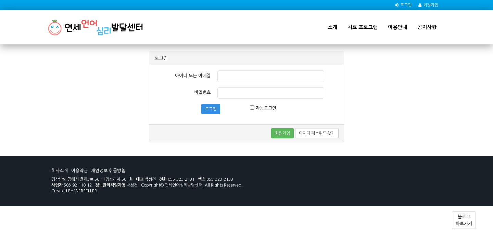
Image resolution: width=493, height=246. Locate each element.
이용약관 (79, 170)
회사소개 (59, 170)
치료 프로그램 (362, 27)
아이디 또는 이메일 (193, 75)
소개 (332, 27)
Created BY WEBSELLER (74, 191)
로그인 (406, 5)
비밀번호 (202, 92)
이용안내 (397, 27)
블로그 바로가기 (464, 220)
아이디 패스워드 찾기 (317, 133)
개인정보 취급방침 (108, 170)
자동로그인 (263, 107)
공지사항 (427, 27)
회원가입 (430, 5)
